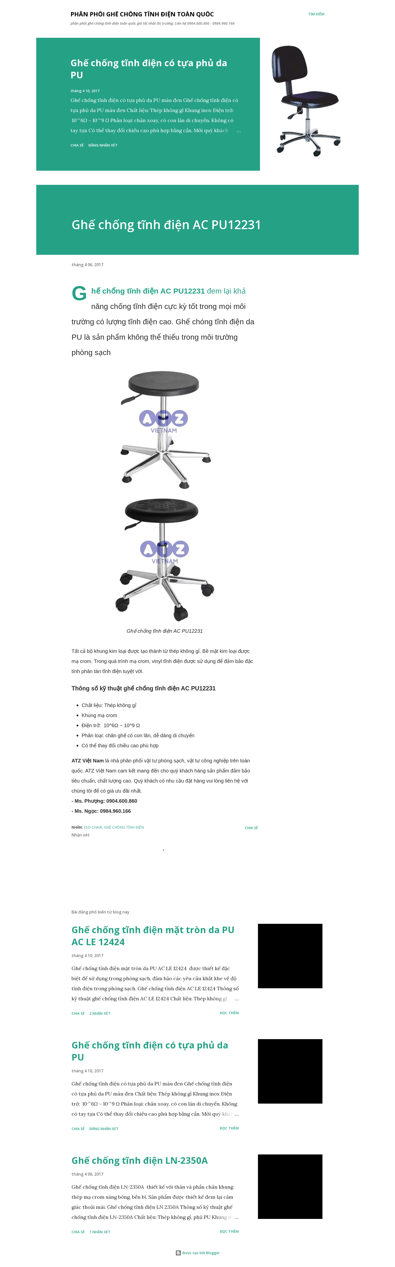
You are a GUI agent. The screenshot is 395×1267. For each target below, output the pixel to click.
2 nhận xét (100, 1013)
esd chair (93, 827)
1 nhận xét (100, 1231)
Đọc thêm (229, 1012)
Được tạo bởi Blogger (197, 1252)
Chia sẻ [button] (77, 145)
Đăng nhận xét (103, 145)
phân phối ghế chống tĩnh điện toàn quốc (142, 14)
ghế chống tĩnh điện (124, 827)
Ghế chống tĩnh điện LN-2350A (140, 1160)
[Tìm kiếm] (316, 14)
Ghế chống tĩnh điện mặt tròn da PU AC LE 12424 (153, 936)
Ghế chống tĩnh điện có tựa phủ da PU (149, 69)
